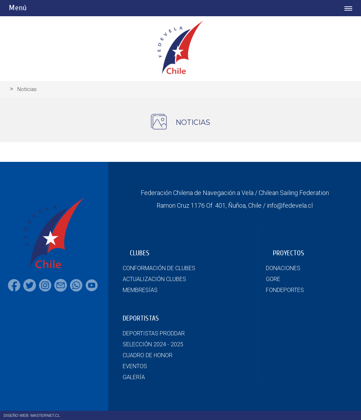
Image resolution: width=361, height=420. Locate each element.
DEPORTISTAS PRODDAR (154, 333)
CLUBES (139, 253)
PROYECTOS (288, 253)
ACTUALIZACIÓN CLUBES (154, 279)
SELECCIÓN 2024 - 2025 (153, 344)
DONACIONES (283, 268)
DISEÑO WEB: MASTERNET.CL (32, 415)
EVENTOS (135, 366)
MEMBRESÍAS (140, 290)
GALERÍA (134, 377)
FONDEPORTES (285, 290)
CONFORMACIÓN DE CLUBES (159, 268)
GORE (273, 279)
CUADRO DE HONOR (147, 355)
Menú (18, 7)
